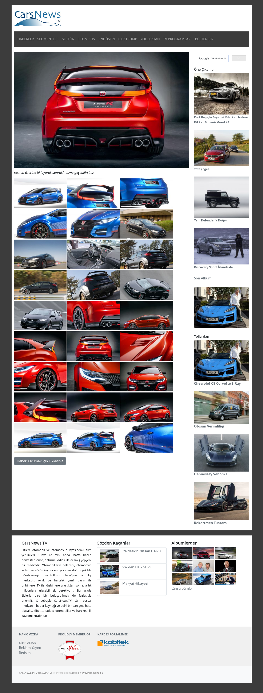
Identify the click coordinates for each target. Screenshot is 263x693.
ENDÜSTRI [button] (107, 39)
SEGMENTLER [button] (48, 39)
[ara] (212, 58)
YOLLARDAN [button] (150, 39)
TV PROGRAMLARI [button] (177, 39)
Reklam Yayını (30, 647)
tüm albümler (182, 588)
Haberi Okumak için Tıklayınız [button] (40, 461)
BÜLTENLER (204, 39)
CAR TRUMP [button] (127, 39)
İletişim (25, 652)
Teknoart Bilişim (62, 672)
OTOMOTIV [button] (86, 39)
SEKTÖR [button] (68, 39)
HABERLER (25, 39)
